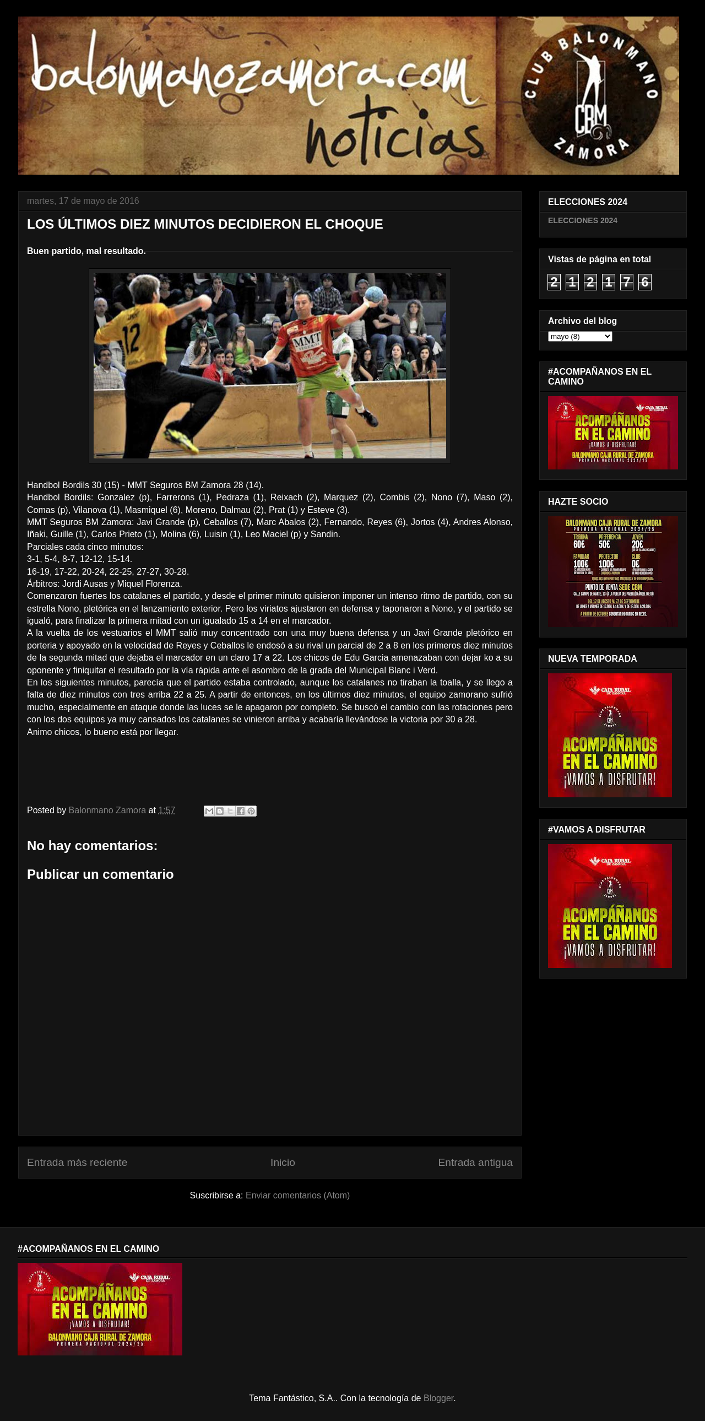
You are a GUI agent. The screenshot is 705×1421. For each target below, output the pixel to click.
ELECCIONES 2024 (582, 220)
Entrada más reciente (77, 1162)
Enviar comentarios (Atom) (298, 1195)
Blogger (438, 1398)
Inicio (282, 1162)
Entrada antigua (475, 1162)
